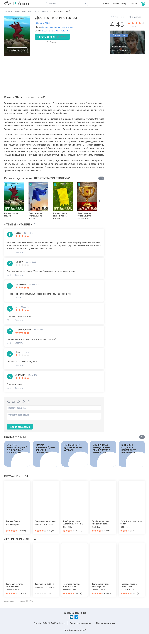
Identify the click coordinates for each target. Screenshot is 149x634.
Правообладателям (105, 623)
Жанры (124, 3)
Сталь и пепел (119, 46)
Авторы (115, 3)
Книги (106, 3)
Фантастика (47, 27)
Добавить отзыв (20, 426)
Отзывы (134, 3)
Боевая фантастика (63, 27)
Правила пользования (80, 623)
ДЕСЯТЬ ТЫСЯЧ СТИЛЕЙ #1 (55, 30)
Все (101, 178)
